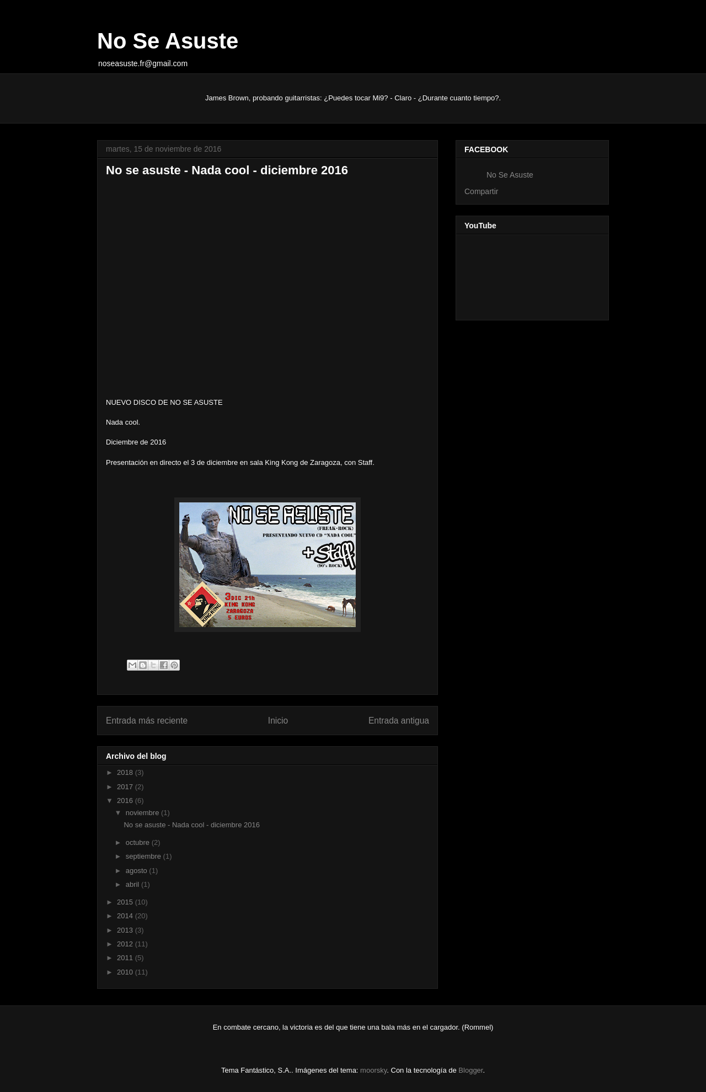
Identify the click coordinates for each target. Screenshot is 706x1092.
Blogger (470, 1070)
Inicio (278, 720)
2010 (126, 972)
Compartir (481, 191)
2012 (126, 944)
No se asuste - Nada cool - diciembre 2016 (191, 825)
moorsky (373, 1070)
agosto (137, 870)
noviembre (143, 813)
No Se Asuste (167, 41)
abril (133, 884)
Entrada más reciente (147, 720)
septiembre (144, 856)
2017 (126, 787)
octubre (139, 842)
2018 (126, 772)
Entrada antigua (398, 720)
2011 (126, 958)
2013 (126, 930)
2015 (126, 902)
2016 (126, 800)
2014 (126, 916)
